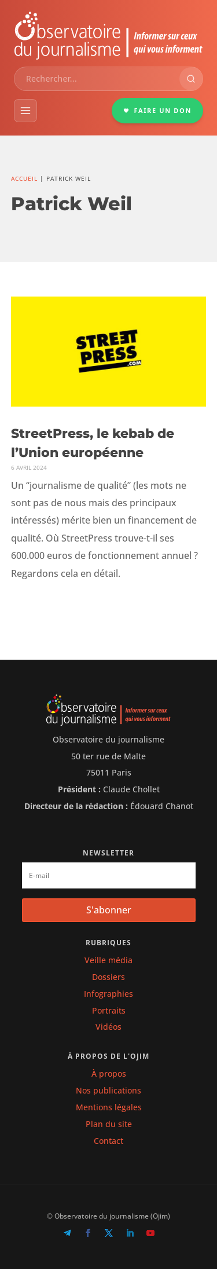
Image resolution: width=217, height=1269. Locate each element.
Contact (108, 1140)
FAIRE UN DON (157, 110)
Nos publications (108, 1090)
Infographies (108, 993)
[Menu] (25, 110)
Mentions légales (109, 1107)
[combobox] (96, 78)
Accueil (24, 178)
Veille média (108, 960)
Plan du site (109, 1123)
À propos (108, 1073)
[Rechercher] (191, 78)
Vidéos (108, 1026)
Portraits (109, 1010)
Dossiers (108, 976)
